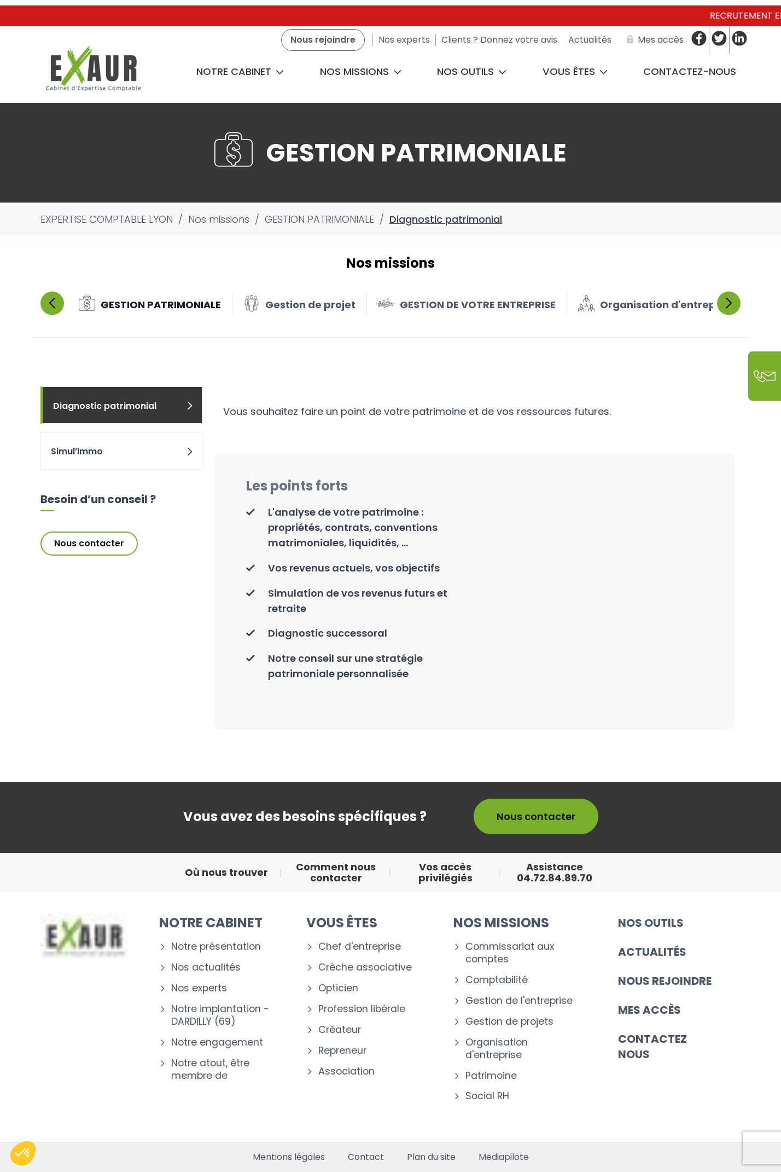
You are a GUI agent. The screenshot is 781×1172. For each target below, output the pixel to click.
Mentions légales (289, 1157)
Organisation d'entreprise (496, 1048)
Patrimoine (491, 1076)
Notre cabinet (240, 71)
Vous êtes (575, 71)
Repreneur (342, 1050)
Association (346, 1071)
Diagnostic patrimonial (123, 406)
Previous (52, 303)
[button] (23, 1153)
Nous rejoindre (665, 981)
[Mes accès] (653, 40)
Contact (366, 1157)
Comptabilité (496, 980)
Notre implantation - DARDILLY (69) (220, 1015)
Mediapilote (504, 1157)
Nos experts (199, 988)
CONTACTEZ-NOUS (689, 71)
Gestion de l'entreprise (519, 1001)
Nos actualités (206, 967)
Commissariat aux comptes (509, 953)
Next (729, 303)
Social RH (487, 1096)
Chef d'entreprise (359, 946)
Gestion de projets (509, 1021)
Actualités (652, 952)
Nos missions (360, 71)
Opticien (338, 988)
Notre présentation (216, 946)
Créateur (339, 1030)
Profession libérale (361, 1009)
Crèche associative (365, 967)
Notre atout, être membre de (210, 1069)
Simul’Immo (122, 451)
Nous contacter (89, 543)
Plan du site (431, 1157)
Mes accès (649, 1010)
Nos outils (471, 71)
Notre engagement (217, 1042)
